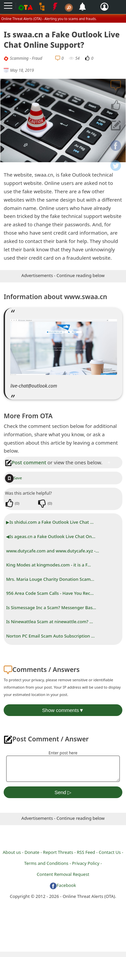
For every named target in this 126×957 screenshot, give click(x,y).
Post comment (25, 462)
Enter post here (63, 753)
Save (13, 477)
